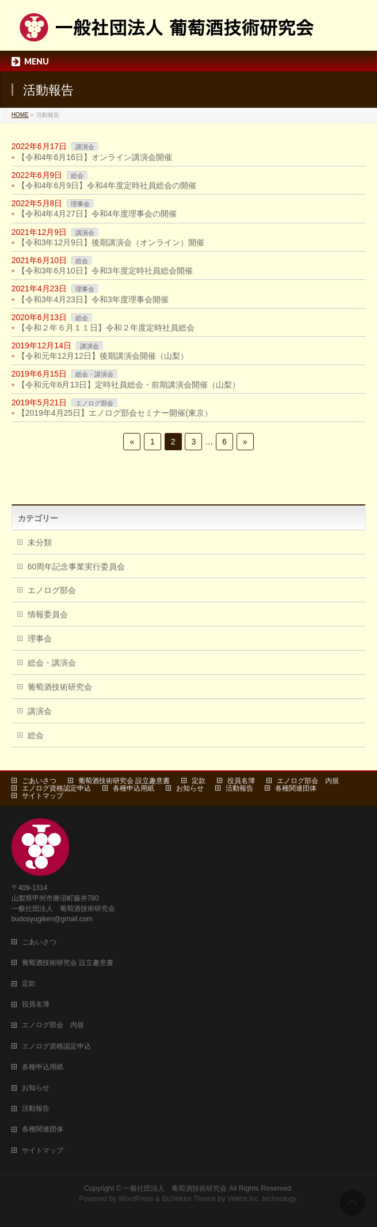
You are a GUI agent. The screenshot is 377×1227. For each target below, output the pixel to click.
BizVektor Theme (189, 1199)
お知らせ (190, 788)
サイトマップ (42, 796)
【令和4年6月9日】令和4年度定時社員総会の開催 (106, 185)
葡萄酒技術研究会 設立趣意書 (124, 781)
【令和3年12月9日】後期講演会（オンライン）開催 (110, 242)
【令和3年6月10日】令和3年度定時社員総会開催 (105, 270)
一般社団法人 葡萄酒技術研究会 (175, 1188)
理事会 (80, 203)
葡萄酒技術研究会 (60, 687)
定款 (198, 781)
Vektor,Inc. (244, 1199)
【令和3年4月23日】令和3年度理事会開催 (93, 299)
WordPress (136, 1199)
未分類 (40, 542)
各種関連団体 (296, 788)
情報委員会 (48, 614)
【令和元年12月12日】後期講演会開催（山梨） (102, 355)
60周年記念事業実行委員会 (76, 566)
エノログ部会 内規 (308, 781)
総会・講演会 (94, 374)
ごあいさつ (39, 781)
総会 (77, 175)
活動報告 (239, 788)
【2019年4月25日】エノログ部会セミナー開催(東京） (114, 412)
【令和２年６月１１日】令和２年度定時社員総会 (106, 327)
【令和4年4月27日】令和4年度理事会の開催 (97, 213)
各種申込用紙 (133, 788)
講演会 (84, 146)
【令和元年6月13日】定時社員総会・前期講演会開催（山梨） (128, 384)
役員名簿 (241, 781)
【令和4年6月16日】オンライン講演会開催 (94, 157)
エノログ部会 (94, 403)
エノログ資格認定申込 (56, 788)
